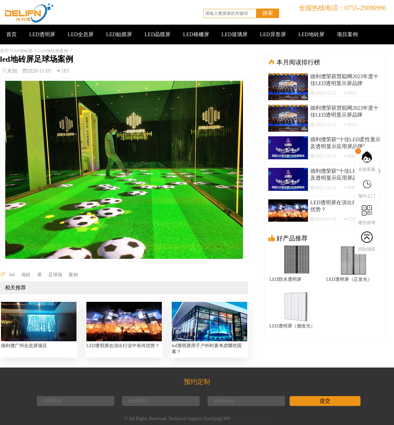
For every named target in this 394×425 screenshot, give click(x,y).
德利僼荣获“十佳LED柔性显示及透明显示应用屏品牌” (345, 143)
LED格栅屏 (196, 34)
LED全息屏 (81, 34)
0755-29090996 (365, 7)
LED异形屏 (273, 34)
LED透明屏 (42, 34)
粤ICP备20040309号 (250, 418)
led (12, 274)
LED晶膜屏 (157, 34)
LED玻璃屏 (235, 34)
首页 (11, 34)
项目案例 (347, 34)
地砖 (26, 274)
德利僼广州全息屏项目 (24, 345)
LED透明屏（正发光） (349, 279)
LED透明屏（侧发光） (292, 326)
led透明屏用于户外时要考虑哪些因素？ (207, 348)
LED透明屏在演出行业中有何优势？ (123, 345)
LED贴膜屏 (119, 34)
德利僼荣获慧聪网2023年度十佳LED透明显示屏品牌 (344, 80)
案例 (73, 274)
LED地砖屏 (311, 34)
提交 (325, 401)
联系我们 (16, 54)
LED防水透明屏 (285, 279)
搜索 (267, 13)
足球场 (55, 274)
